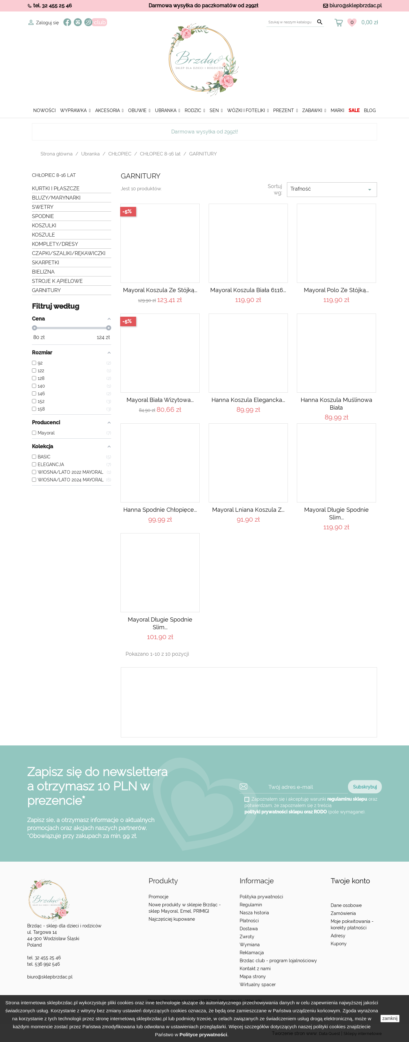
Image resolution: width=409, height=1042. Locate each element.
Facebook (67, 22)
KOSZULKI (44, 226)
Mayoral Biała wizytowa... (160, 399)
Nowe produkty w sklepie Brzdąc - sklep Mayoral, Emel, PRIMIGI (185, 908)
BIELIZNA (43, 272)
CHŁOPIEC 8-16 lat (54, 175)
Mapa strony (253, 976)
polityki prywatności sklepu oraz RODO (285, 811)
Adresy (338, 935)
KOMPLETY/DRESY (55, 244)
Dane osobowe (346, 905)
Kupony (339, 943)
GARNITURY (46, 290)
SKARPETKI (45, 263)
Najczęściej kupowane (172, 919)
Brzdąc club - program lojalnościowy (278, 960)
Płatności (249, 920)
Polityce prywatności (203, 1034)
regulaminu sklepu (347, 799)
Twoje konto (350, 881)
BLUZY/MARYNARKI (56, 198)
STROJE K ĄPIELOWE (57, 281)
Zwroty (247, 936)
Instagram (78, 22)
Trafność (332, 189)
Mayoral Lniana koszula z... (248, 509)
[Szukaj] (295, 22)
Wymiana (250, 944)
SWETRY (42, 207)
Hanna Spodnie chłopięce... (160, 509)
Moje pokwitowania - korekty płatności (352, 924)
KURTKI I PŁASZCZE (56, 188)
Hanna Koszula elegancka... (248, 399)
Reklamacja (252, 952)
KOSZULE (43, 235)
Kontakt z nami (255, 968)
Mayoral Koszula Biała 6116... (248, 290)
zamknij (389, 1018)
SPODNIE (43, 216)
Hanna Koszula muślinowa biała (336, 403)
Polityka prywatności (261, 896)
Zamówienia (343, 913)
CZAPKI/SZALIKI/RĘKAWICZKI (68, 253)
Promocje (158, 896)
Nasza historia (254, 912)
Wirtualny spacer (258, 984)
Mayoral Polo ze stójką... (336, 290)
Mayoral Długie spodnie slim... (336, 513)
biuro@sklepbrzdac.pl (355, 6)
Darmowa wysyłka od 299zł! (204, 132)
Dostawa (249, 928)
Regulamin (251, 904)
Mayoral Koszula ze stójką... (160, 290)
